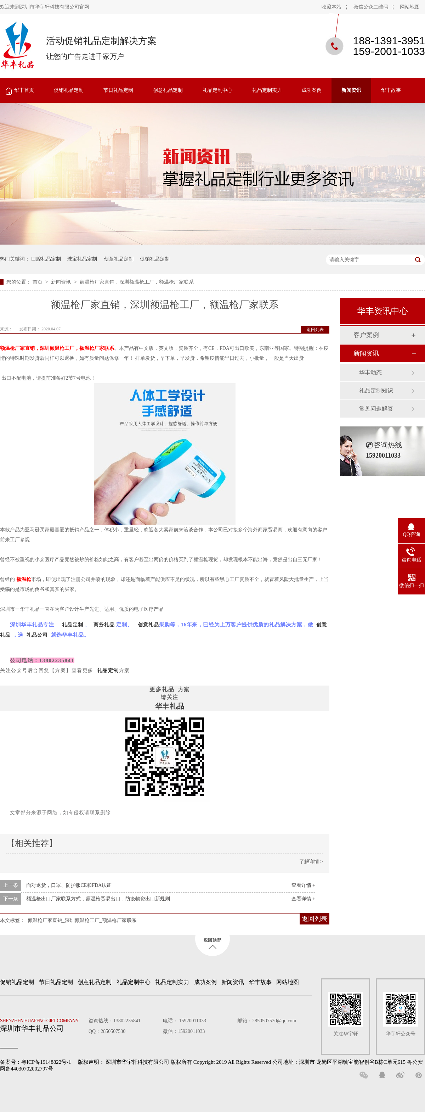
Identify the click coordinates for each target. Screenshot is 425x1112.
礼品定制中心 (217, 90)
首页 (38, 282)
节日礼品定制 (118, 90)
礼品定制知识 (376, 390)
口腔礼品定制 (46, 259)
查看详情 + (303, 885)
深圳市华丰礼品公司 (42, 1023)
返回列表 (315, 329)
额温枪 (23, 579)
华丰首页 (24, 90)
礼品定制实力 (267, 90)
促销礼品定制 (69, 90)
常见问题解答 (376, 409)
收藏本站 (331, 7)
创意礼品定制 (168, 90)
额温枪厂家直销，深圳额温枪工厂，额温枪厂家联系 (137, 282)
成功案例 (312, 90)
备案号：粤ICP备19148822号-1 (35, 1062)
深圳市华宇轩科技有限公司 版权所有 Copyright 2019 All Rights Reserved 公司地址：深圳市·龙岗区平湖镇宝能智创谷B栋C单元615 (256, 1062)
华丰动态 (370, 372)
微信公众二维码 (370, 7)
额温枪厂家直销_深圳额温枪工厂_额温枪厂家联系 (82, 920)
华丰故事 (391, 90)
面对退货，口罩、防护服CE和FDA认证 (69, 885)
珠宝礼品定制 (82, 259)
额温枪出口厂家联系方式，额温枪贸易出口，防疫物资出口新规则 (98, 898)
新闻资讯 (351, 90)
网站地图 (410, 7)
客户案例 (366, 335)
